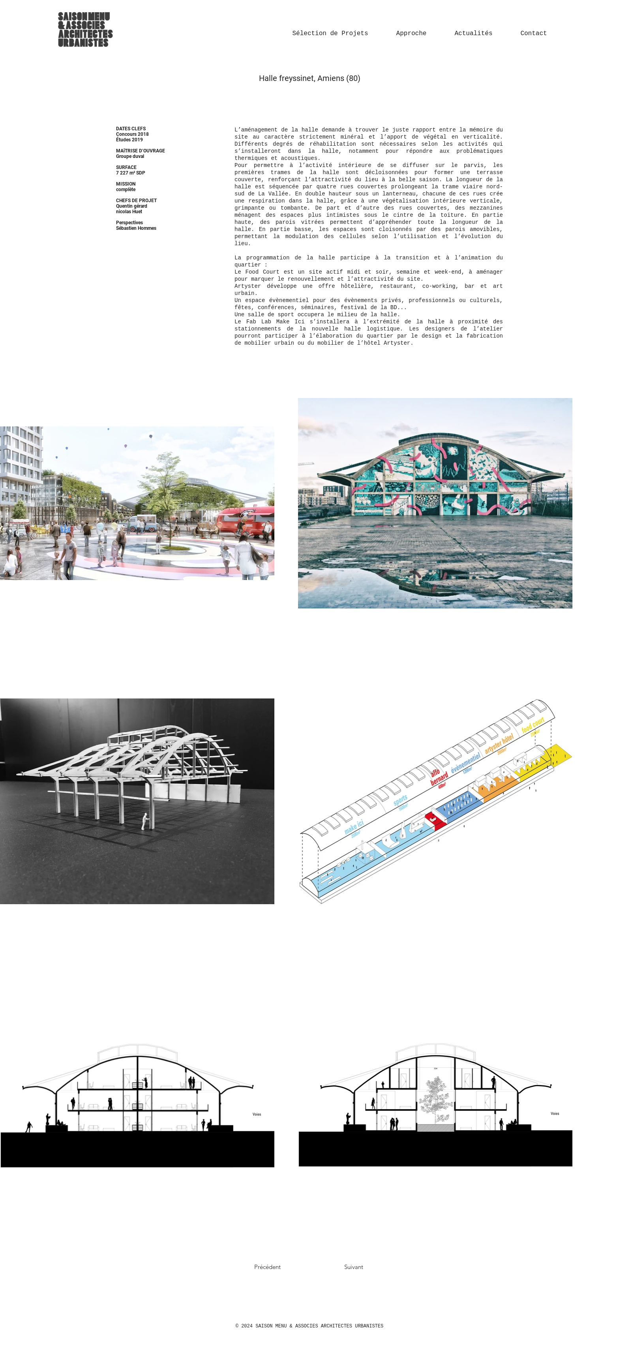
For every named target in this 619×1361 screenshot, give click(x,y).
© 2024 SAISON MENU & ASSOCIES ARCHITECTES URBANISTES (309, 1326)
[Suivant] (337, 1267)
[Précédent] (282, 1267)
